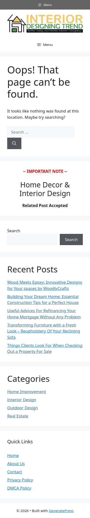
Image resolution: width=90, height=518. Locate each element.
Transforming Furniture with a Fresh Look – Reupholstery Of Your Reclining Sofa (43, 331)
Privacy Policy (20, 480)
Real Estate (17, 416)
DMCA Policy (19, 488)
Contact (14, 471)
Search (13, 230)
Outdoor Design (22, 408)
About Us (16, 463)
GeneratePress (61, 510)
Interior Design (21, 399)
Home (13, 455)
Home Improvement (26, 391)
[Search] (14, 143)
